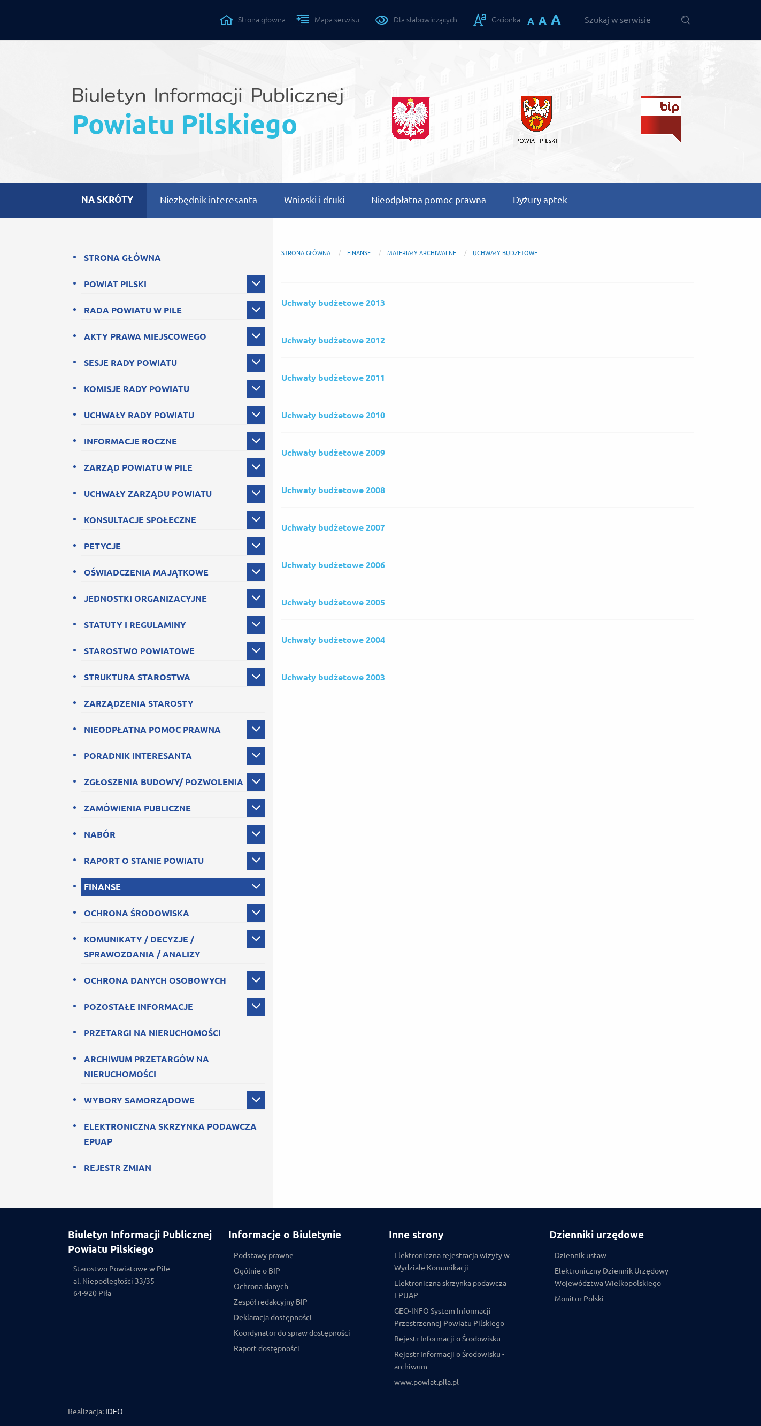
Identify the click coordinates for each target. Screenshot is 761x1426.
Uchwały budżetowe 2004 (333, 640)
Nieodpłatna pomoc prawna (428, 200)
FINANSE (102, 887)
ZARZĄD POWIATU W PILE (138, 467)
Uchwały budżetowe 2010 (333, 415)
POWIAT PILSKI (115, 284)
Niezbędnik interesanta (208, 200)
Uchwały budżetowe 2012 (333, 340)
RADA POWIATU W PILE (133, 310)
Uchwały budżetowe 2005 (333, 602)
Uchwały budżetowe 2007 (333, 527)
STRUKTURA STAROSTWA (137, 677)
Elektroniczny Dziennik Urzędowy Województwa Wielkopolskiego (611, 1277)
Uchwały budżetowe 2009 (333, 452)
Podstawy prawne (264, 1255)
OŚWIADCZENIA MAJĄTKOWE (146, 572)
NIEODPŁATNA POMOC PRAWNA (152, 729)
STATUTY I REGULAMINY (135, 625)
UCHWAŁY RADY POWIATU (139, 415)
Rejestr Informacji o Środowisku (447, 1339)
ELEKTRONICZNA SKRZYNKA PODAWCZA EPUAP (170, 1134)
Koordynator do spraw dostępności (292, 1333)
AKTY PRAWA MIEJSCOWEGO (145, 336)
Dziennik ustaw (580, 1255)
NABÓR (100, 834)
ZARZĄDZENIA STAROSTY (139, 703)
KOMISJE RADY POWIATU (136, 389)
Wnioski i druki (314, 200)
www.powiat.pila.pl (426, 1382)
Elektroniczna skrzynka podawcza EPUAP (450, 1289)
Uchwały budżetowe (505, 253)
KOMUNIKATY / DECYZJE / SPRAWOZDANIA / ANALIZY (142, 946)
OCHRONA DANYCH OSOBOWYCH (155, 980)
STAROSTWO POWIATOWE (139, 651)
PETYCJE (102, 546)
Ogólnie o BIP (257, 1271)
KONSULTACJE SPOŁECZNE (140, 520)
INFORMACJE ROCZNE (130, 441)
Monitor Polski (579, 1298)
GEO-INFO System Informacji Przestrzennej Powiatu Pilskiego (449, 1317)
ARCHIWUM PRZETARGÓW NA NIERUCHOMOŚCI (146, 1066)
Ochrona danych (261, 1286)
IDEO (114, 1411)
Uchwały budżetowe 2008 (333, 490)
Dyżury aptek (540, 200)
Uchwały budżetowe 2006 (333, 565)
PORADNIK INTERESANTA (138, 756)
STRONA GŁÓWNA (122, 258)
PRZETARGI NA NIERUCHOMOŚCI (152, 1033)
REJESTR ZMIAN (117, 1167)
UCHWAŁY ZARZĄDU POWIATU (148, 494)
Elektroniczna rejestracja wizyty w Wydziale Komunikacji (452, 1261)
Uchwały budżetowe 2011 (333, 377)
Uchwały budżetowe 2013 (333, 303)
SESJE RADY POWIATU (130, 362)
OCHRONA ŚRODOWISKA (136, 913)
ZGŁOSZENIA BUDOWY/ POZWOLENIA (163, 782)
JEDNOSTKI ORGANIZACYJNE (145, 598)
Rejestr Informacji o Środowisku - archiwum (449, 1360)
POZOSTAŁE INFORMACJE (138, 1006)
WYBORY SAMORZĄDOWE (139, 1100)
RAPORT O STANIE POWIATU (144, 860)
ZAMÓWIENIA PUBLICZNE (137, 808)
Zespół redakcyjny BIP (271, 1302)
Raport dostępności (266, 1348)
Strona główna (305, 253)
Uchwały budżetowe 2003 (333, 677)
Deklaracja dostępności (273, 1317)
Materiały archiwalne (421, 253)
